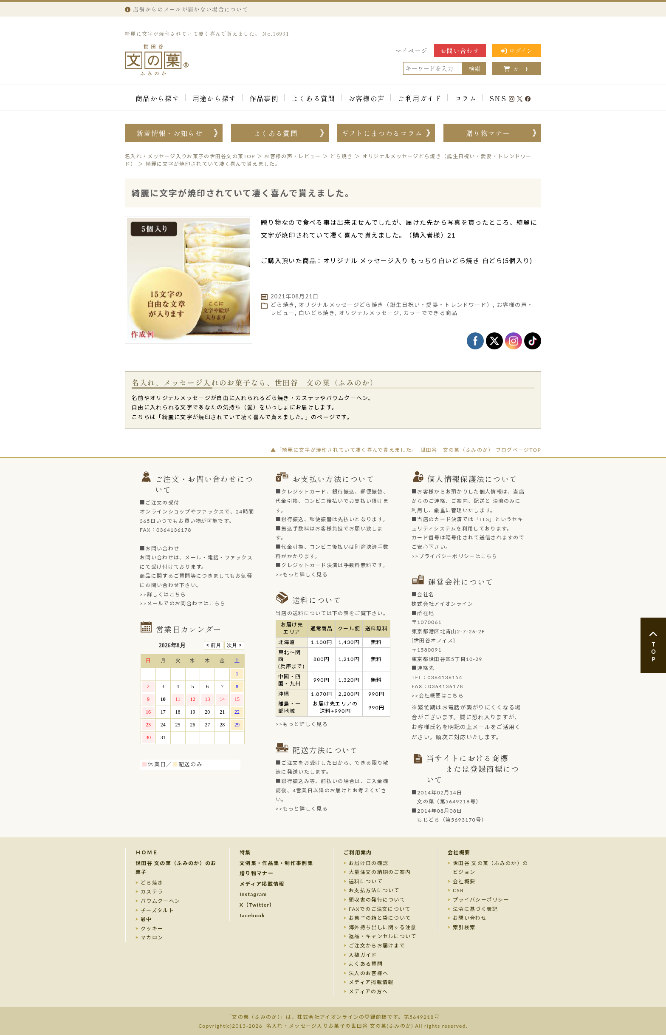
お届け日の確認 (368, 863)
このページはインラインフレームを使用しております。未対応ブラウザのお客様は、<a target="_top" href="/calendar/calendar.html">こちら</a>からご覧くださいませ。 (197, 697)
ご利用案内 (358, 852)
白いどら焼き (317, 312)
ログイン (517, 50)
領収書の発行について (377, 899)
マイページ (411, 50)
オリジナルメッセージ (369, 312)
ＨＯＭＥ (146, 852)
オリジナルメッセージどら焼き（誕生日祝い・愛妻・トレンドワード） (396, 304)
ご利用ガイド (420, 98)
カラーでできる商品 (431, 312)
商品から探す (157, 98)
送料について (366, 881)
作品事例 (264, 98)
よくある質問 (313, 98)
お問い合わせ (460, 50)
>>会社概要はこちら (438, 695)
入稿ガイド (363, 955)
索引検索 (464, 927)
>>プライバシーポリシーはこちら (455, 556)
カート (517, 69)
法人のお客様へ (368, 973)
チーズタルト (157, 910)
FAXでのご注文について (380, 909)
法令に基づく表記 (475, 909)
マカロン (152, 937)
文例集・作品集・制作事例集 (276, 863)
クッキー (152, 928)
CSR (458, 890)
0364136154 (445, 677)
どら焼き (283, 304)
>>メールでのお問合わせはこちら (183, 603)
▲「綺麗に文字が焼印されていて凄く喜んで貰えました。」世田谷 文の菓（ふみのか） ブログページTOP (406, 450)
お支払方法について (374, 890)
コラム (465, 98)
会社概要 (459, 852)
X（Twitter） (257, 905)
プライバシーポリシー (481, 899)
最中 (146, 919)
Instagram (253, 894)
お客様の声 (366, 98)
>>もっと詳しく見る (302, 574)
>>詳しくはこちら (163, 594)
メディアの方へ (368, 991)
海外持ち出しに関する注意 (383, 927)
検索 (474, 68)
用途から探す (214, 98)
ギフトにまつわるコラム (381, 133)
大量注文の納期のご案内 (380, 872)
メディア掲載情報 (262, 884)
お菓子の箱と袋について (380, 918)
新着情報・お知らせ (169, 133)
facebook (252, 915)
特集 (245, 852)
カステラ (152, 891)
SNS (510, 98)
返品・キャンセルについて (383, 936)
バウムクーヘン (160, 901)
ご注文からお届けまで (377, 945)
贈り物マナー (488, 133)
